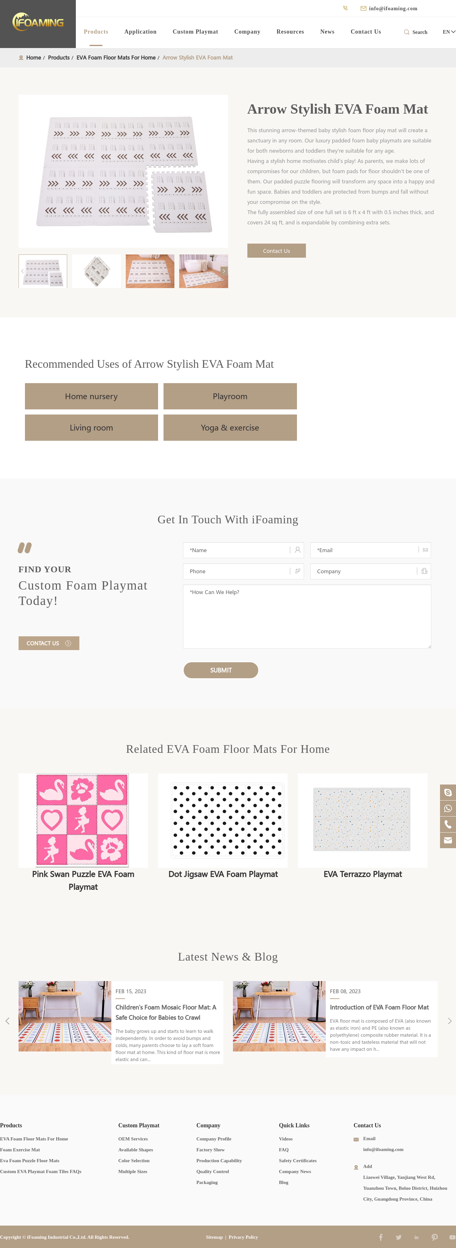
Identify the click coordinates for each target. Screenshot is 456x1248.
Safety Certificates (298, 1160)
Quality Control (212, 1171)
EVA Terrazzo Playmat (363, 874)
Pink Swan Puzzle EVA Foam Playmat (83, 880)
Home (33, 57)
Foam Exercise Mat (20, 1149)
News (327, 31)
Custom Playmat (196, 31)
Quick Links (294, 1125)
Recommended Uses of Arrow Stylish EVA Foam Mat (149, 364)
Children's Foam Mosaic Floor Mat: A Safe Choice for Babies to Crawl (166, 1012)
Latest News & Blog (228, 956)
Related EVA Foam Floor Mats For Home (228, 749)
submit (221, 670)
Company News (295, 1171)
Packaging (207, 1182)
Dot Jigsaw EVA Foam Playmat (223, 874)
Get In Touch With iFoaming (228, 519)
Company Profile (213, 1138)
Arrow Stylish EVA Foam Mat (198, 57)
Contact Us (366, 31)
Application (140, 31)
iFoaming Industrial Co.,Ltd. (57, 1237)
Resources (290, 31)
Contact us (49, 643)
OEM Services (133, 1138)
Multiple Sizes (132, 1171)
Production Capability (219, 1160)
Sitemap (214, 1237)
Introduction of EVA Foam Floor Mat (379, 1007)
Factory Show (210, 1149)
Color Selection (134, 1160)
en (446, 32)
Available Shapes (135, 1149)
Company (247, 31)
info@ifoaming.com (393, 8)
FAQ (284, 1149)
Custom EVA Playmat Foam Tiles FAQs (40, 1171)
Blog (283, 1182)
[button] (224, 271)
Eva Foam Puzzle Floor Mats (30, 1160)
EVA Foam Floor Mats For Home (116, 57)
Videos (286, 1138)
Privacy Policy (243, 1237)
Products (96, 31)
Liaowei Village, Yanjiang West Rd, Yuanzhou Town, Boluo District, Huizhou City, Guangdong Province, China (405, 1188)
